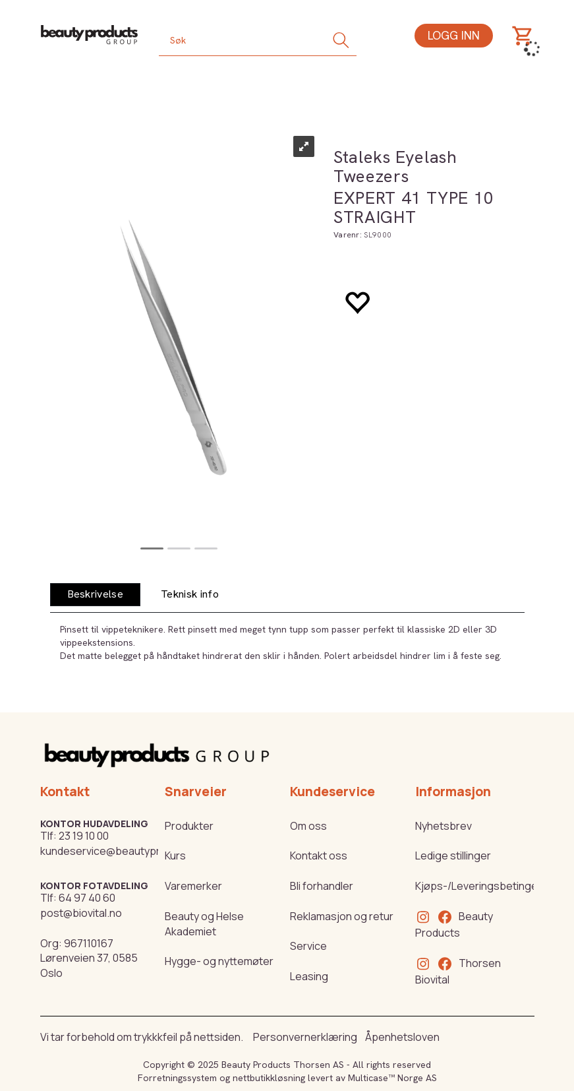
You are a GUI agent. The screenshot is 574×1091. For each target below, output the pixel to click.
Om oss (308, 826)
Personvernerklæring (305, 1037)
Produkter (189, 826)
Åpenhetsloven (402, 1037)
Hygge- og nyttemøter (219, 961)
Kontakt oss (318, 855)
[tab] (95, 594)
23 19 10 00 (84, 835)
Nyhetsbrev (443, 826)
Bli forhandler (321, 886)
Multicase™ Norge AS (392, 1078)
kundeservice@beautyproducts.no (125, 851)
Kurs (175, 855)
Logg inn (454, 35)
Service (308, 946)
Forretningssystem (177, 1078)
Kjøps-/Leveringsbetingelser (485, 886)
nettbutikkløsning (269, 1078)
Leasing (309, 976)
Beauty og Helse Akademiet (204, 924)
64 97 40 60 (87, 897)
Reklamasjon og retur (341, 916)
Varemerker (193, 886)
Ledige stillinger (453, 855)
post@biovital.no (81, 913)
